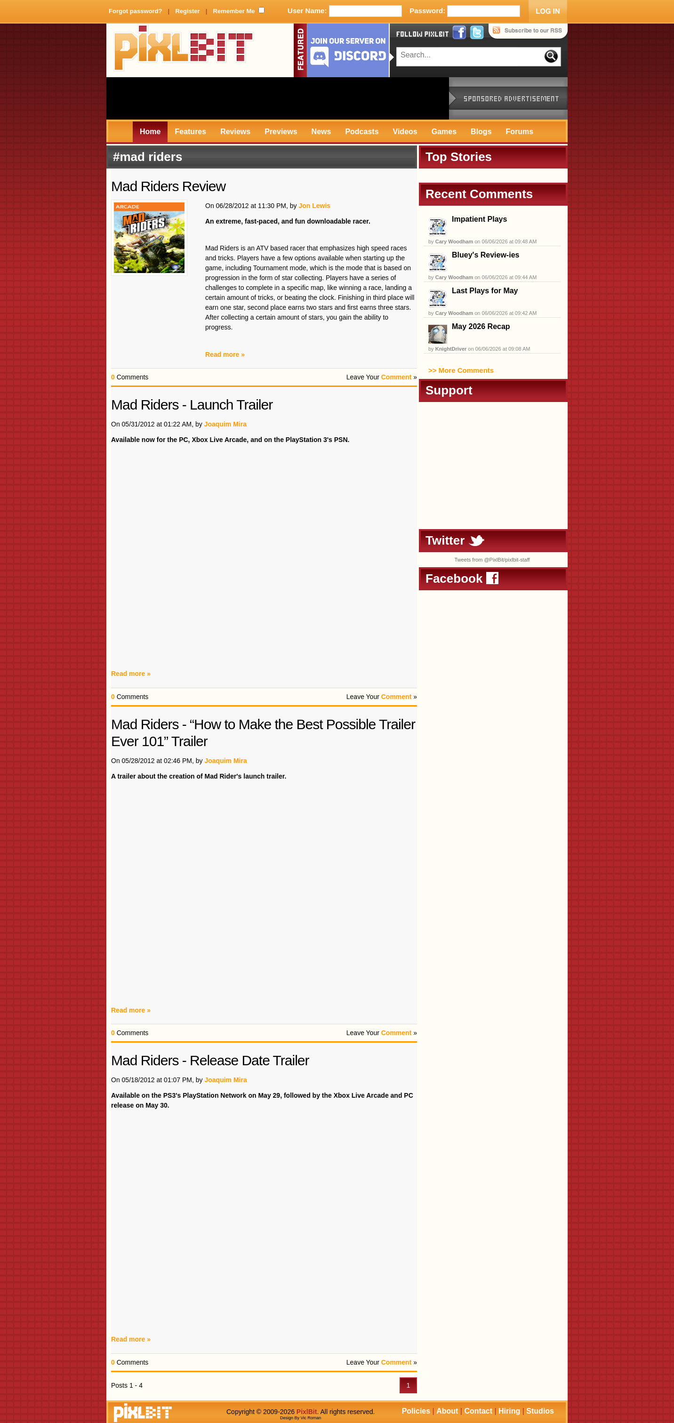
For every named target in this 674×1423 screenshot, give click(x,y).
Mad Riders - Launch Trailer (192, 404)
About (447, 1411)
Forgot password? (135, 11)
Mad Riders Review (168, 186)
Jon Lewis (314, 205)
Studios (540, 1411)
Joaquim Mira (225, 424)
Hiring (509, 1411)
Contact (478, 1411)
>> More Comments (461, 370)
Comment (396, 377)
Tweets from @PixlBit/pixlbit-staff (492, 560)
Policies (416, 1411)
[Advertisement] (277, 98)
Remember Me (234, 11)
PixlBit (184, 50)
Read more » (225, 354)
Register (187, 11)
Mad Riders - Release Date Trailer (210, 1060)
